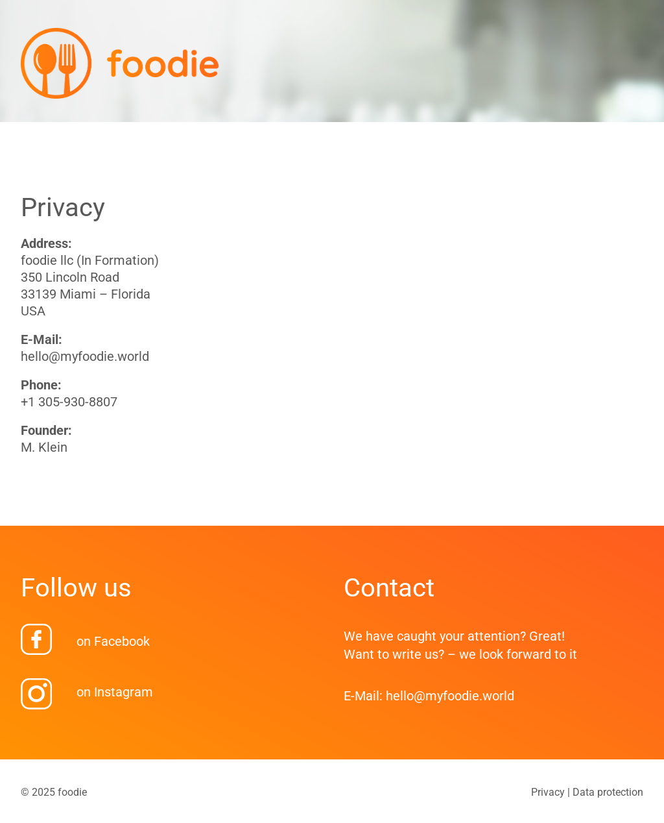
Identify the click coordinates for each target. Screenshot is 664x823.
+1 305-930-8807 (69, 402)
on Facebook (113, 641)
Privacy (548, 792)
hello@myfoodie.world (85, 356)
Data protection (608, 792)
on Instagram (115, 692)
